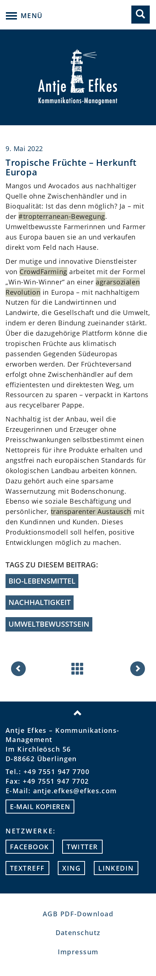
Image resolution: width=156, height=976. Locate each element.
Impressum (78, 951)
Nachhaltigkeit (39, 602)
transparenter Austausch (91, 511)
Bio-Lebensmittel (41, 581)
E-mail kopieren (40, 806)
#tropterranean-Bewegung (61, 216)
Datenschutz (78, 932)
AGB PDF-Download (78, 913)
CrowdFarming (43, 271)
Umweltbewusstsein (48, 624)
